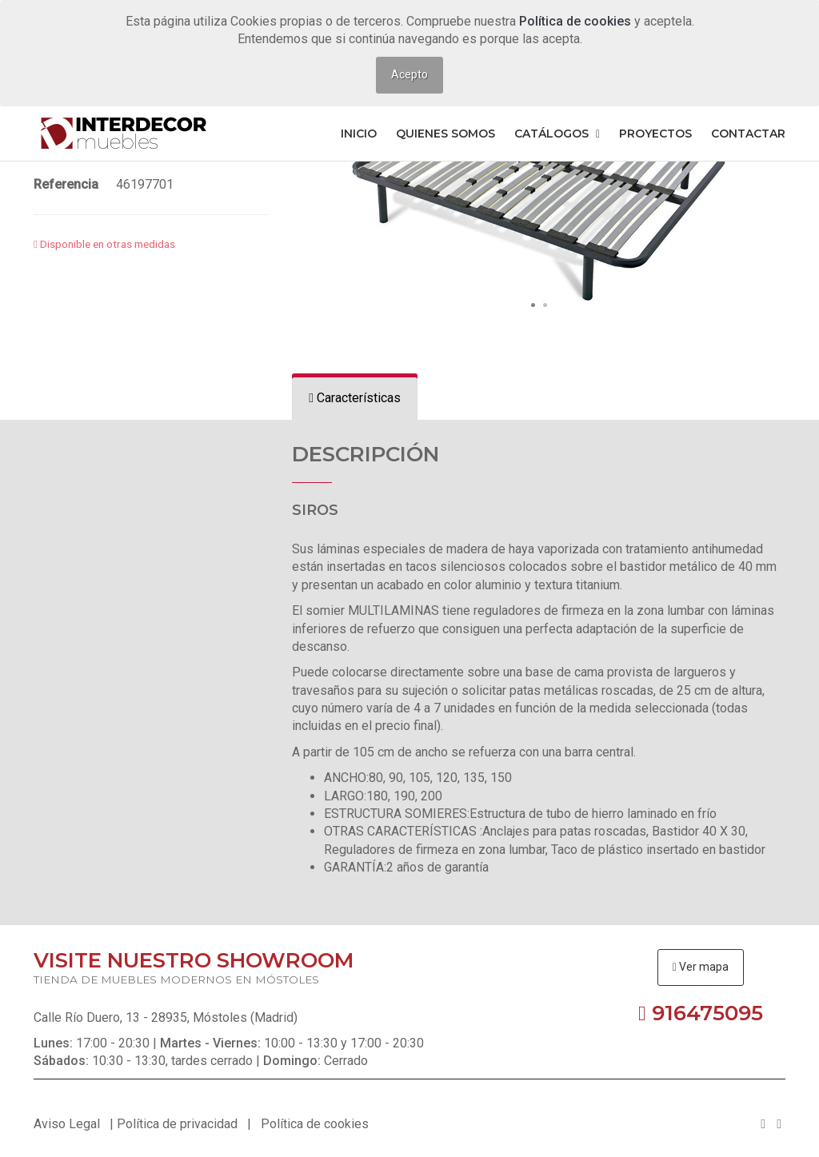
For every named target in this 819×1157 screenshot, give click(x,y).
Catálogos (557, 133)
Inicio (359, 133)
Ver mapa (701, 966)
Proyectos (655, 133)
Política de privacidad (177, 1123)
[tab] (354, 398)
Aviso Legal (67, 1123)
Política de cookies (576, 21)
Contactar (748, 133)
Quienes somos (445, 133)
